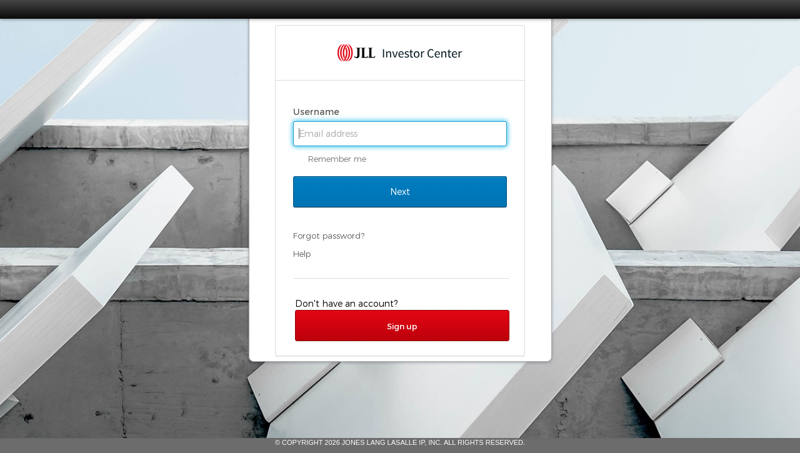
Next (400, 191)
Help (302, 254)
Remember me (337, 159)
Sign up (402, 326)
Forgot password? (328, 236)
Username (317, 112)
